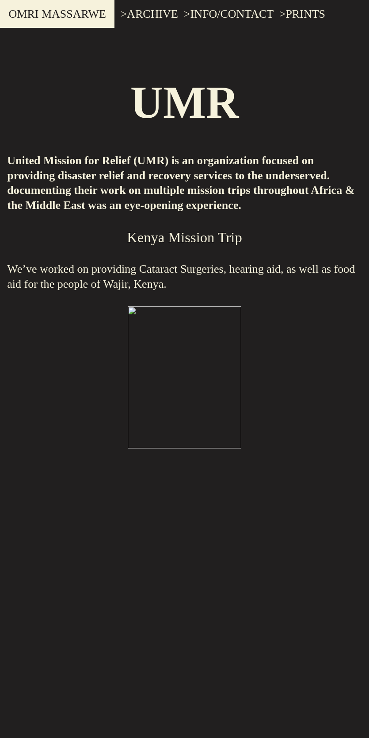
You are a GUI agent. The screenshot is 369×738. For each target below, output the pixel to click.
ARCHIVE (152, 14)
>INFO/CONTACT (229, 14)
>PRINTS (302, 14)
